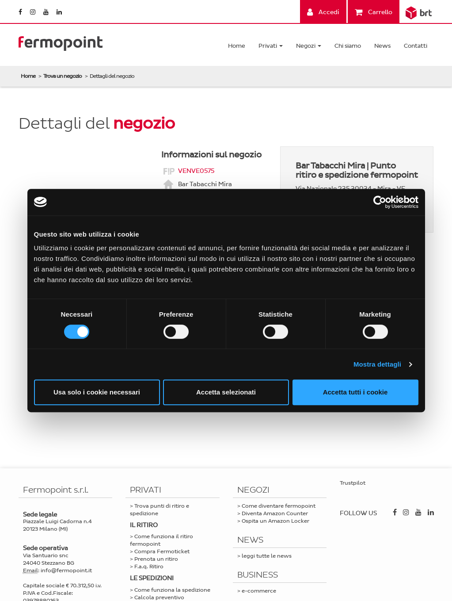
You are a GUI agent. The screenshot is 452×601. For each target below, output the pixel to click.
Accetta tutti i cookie (355, 392)
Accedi (323, 12)
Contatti (415, 45)
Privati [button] (270, 45)
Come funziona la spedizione (172, 590)
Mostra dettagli (377, 364)
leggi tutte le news (267, 556)
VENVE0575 (196, 170)
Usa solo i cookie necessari (96, 392)
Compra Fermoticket (162, 551)
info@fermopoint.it (66, 570)
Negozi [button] (308, 45)
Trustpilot (352, 483)
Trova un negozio (62, 76)
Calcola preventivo (159, 597)
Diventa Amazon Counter (275, 513)
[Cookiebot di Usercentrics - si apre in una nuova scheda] (379, 202)
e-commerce (259, 591)
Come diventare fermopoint (278, 506)
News (382, 45)
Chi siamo (347, 45)
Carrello (373, 12)
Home (236, 45)
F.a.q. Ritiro (148, 566)
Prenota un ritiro (156, 559)
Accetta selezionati (226, 392)
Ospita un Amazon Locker (275, 521)
